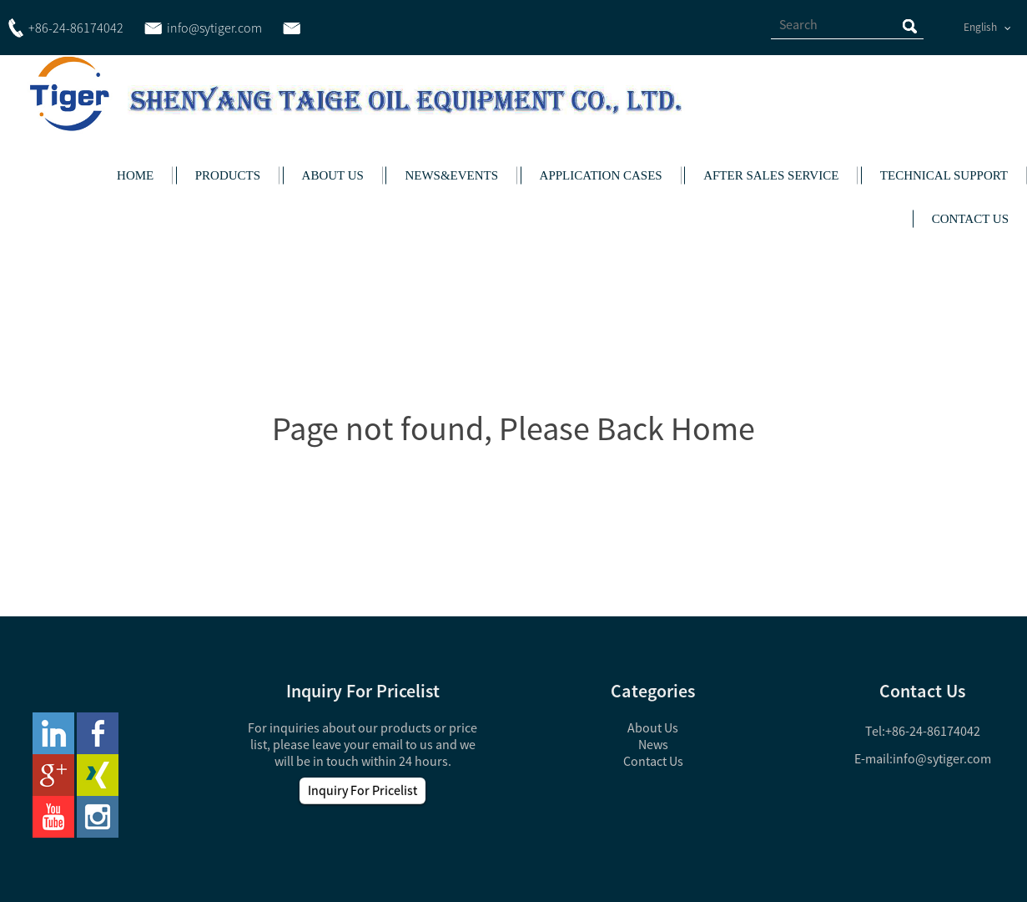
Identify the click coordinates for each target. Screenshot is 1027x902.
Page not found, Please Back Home (513, 428)
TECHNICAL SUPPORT (944, 175)
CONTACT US (970, 219)
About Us (652, 727)
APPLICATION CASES (601, 175)
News (653, 744)
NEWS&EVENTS (451, 175)
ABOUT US (333, 175)
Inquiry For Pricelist (362, 790)
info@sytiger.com (942, 758)
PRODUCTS (227, 175)
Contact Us (653, 761)
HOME (135, 175)
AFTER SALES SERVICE (770, 175)
